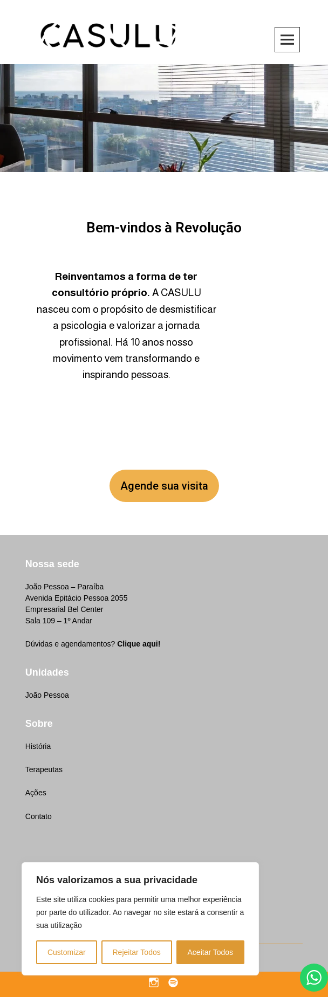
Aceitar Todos (211, 952)
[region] (140, 918)
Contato (38, 816)
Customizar (66, 952)
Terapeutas (44, 769)
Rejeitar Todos (136, 952)
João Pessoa (47, 695)
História (38, 746)
